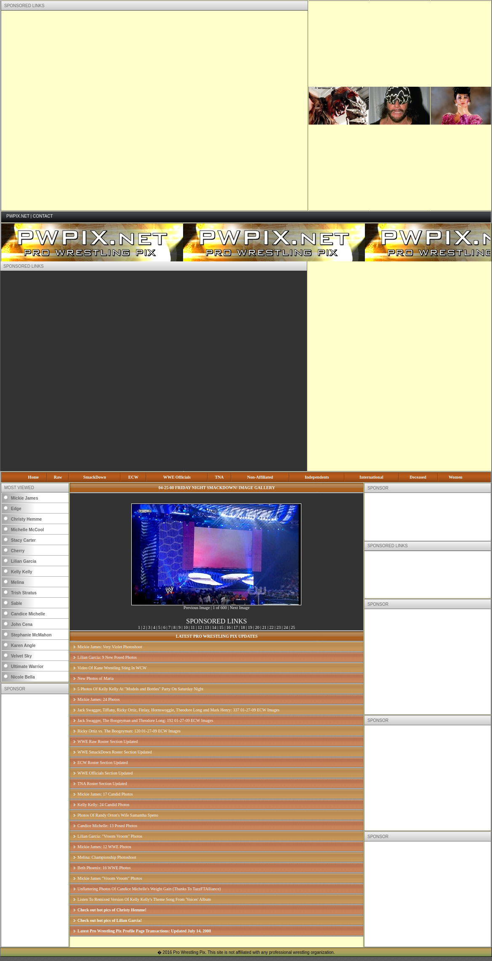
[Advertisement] (100, 110)
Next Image (240, 607)
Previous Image (197, 607)
